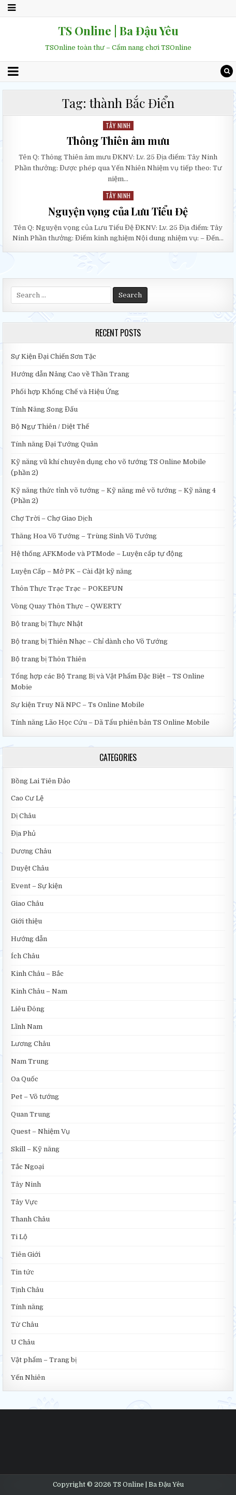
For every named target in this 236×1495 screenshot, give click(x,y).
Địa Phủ (23, 833)
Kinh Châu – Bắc (37, 973)
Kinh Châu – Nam (39, 991)
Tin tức (22, 1272)
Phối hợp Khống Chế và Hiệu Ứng (65, 392)
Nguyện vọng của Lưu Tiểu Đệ (118, 211)
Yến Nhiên (28, 1377)
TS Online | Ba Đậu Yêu (118, 30)
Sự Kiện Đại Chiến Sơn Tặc (53, 356)
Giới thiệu (26, 921)
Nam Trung (30, 1061)
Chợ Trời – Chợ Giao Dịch (51, 518)
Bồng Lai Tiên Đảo (40, 781)
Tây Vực (24, 1202)
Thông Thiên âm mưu (118, 140)
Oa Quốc (24, 1079)
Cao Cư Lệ (27, 798)
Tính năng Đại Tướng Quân (54, 444)
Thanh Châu (30, 1219)
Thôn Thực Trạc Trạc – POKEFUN (67, 588)
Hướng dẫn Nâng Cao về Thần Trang (70, 374)
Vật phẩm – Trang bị (44, 1360)
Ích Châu (25, 956)
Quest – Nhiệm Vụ (40, 1131)
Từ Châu (24, 1324)
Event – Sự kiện (36, 886)
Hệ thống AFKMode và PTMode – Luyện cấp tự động (97, 554)
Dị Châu (23, 816)
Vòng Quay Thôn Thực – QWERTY (66, 606)
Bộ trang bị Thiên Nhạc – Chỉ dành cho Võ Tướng (89, 641)
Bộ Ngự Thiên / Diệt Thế (50, 426)
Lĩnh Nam (26, 1026)
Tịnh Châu (27, 1290)
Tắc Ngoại (27, 1167)
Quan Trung (30, 1114)
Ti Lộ (19, 1237)
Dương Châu (31, 851)
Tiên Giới (25, 1254)
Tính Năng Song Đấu (44, 409)
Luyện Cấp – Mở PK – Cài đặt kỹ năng (71, 571)
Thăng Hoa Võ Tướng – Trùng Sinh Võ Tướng (84, 536)
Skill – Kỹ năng (35, 1149)
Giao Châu (27, 903)
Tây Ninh (118, 125)
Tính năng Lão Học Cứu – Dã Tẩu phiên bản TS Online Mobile (110, 722)
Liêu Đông (28, 1009)
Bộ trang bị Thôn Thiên (48, 659)
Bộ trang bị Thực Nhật (47, 624)
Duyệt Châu (30, 868)
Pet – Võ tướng (35, 1096)
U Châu (23, 1342)
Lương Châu (30, 1044)
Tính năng (27, 1307)
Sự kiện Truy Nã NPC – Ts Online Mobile (77, 705)
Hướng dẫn (29, 939)
